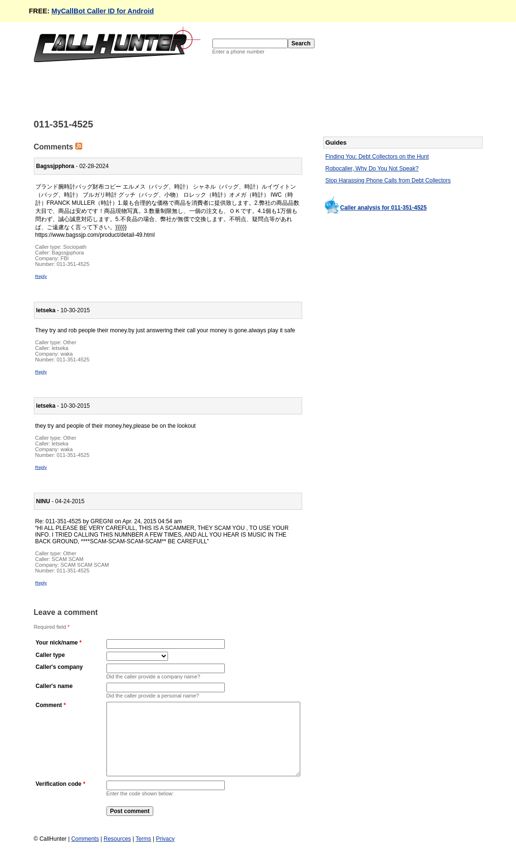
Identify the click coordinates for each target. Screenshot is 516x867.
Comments (85, 853)
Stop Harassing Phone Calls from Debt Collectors (388, 180)
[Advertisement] (207, 89)
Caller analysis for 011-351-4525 (383, 207)
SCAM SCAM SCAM (85, 565)
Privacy (165, 853)
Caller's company (59, 667)
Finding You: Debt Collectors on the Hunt (377, 156)
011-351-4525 (73, 264)
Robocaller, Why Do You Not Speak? (372, 168)
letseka (60, 348)
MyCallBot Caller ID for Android (103, 11)
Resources (117, 853)
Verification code (59, 798)
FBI (65, 258)
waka (67, 354)
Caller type (50, 655)
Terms (143, 853)
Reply (41, 276)
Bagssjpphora (68, 252)
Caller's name (54, 686)
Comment (49, 705)
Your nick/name (57, 642)
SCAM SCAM (68, 559)
